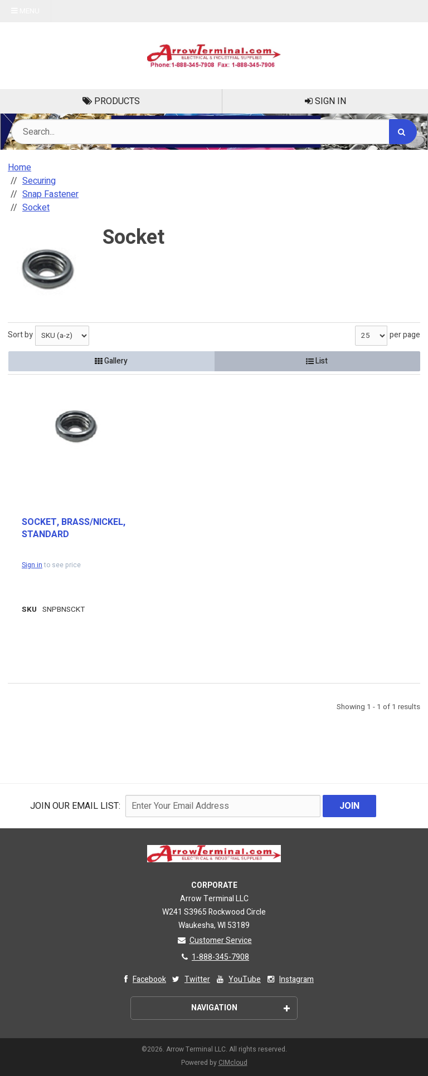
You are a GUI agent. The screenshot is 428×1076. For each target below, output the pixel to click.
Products (111, 101)
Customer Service (214, 940)
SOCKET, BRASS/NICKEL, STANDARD (73, 528)
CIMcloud (232, 1063)
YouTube (238, 979)
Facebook (142, 979)
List (317, 361)
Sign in (32, 565)
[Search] (403, 131)
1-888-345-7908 (214, 957)
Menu (25, 11)
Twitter (190, 979)
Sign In (325, 101)
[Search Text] (214, 131)
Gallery (111, 361)
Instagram (289, 979)
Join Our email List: (75, 806)
